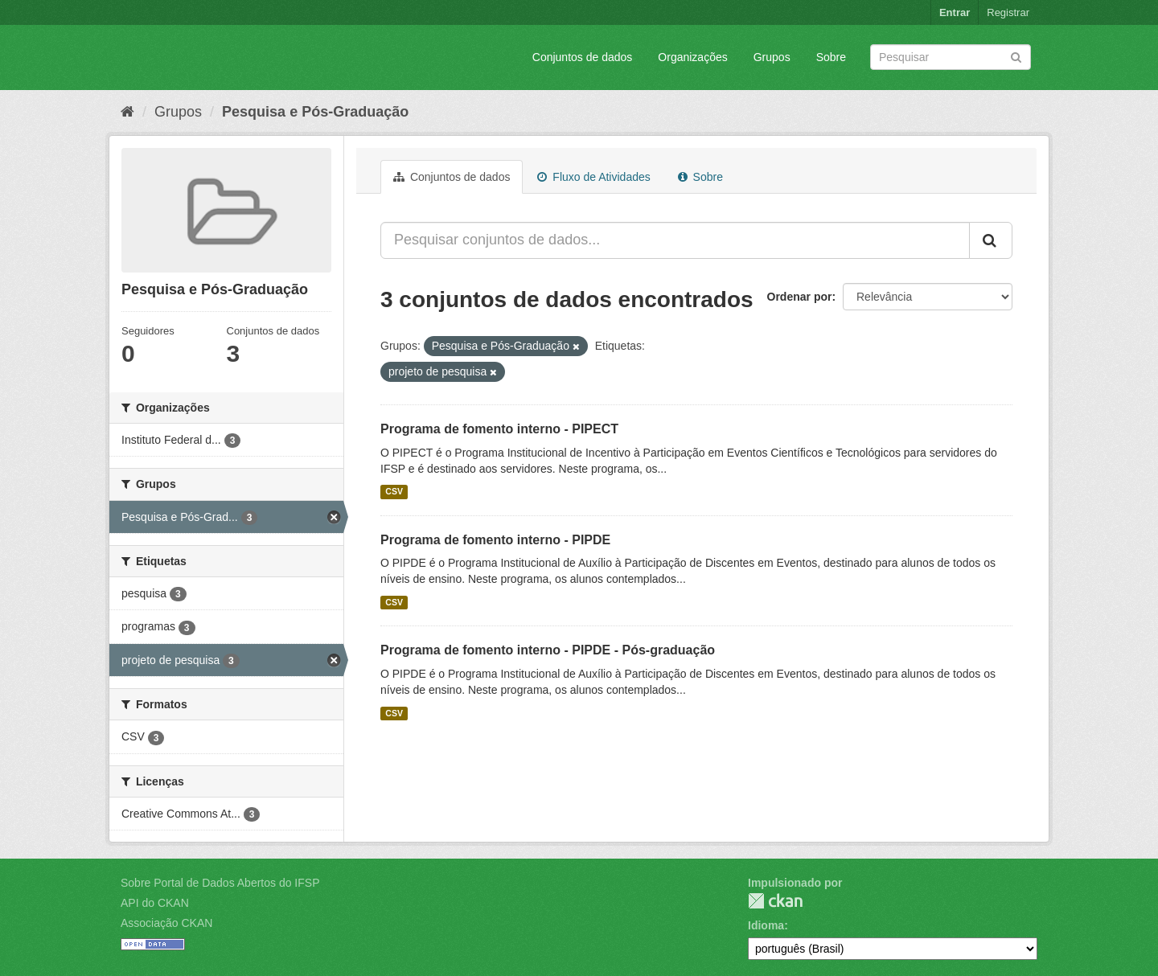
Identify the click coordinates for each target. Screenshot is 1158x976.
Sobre (831, 57)
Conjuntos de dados (582, 57)
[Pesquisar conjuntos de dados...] (675, 240)
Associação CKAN (166, 923)
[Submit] (1016, 56)
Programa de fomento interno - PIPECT (499, 429)
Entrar (954, 12)
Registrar (1008, 12)
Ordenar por (799, 296)
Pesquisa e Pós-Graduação (315, 112)
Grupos (772, 57)
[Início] (127, 112)
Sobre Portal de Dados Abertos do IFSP (220, 882)
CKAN (775, 900)
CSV (394, 492)
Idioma (766, 925)
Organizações (692, 57)
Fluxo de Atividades (593, 176)
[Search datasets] (950, 57)
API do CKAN (155, 902)
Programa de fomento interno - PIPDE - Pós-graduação (547, 650)
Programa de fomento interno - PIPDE (495, 540)
